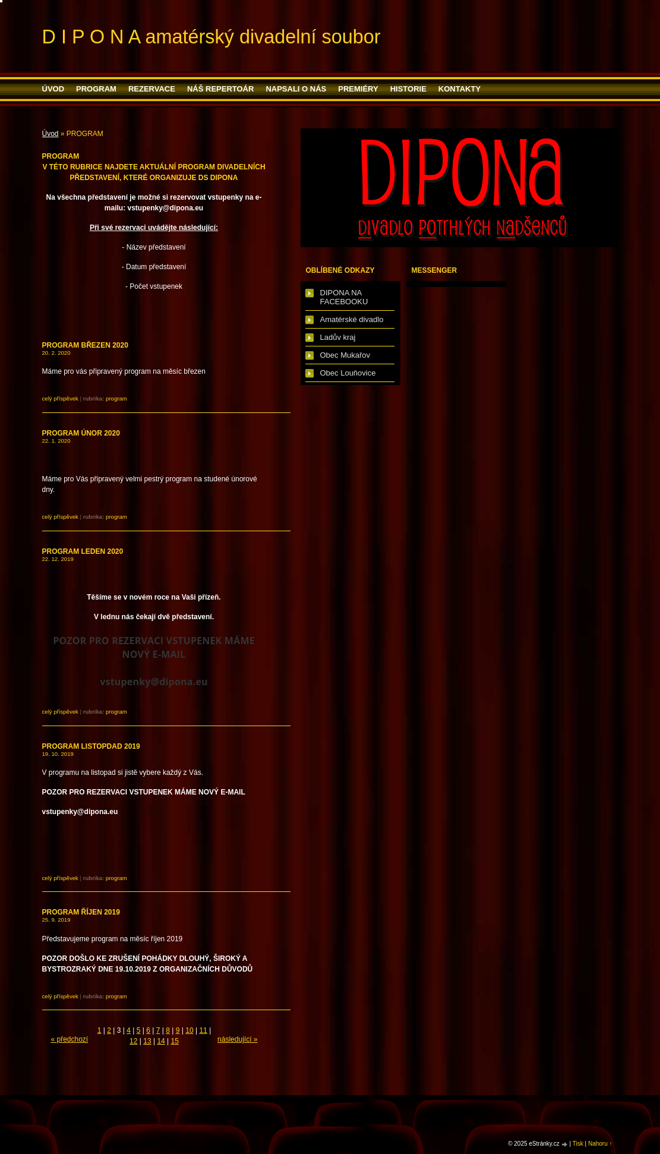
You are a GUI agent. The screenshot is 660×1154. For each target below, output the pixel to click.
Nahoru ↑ (600, 1143)
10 (189, 1030)
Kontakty (459, 88)
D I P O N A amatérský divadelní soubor (211, 37)
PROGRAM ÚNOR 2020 (81, 433)
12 (133, 1041)
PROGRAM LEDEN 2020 (83, 551)
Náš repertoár (220, 88)
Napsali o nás (296, 88)
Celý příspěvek (60, 398)
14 (161, 1041)
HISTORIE (408, 88)
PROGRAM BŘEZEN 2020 (85, 345)
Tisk (578, 1143)
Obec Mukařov (345, 355)
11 (203, 1030)
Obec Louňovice (348, 372)
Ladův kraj (338, 337)
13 (147, 1041)
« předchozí (70, 1039)
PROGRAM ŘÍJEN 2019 (81, 912)
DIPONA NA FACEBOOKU (344, 297)
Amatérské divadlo (352, 319)
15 (175, 1041)
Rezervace (151, 88)
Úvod (53, 88)
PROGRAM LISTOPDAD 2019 (91, 746)
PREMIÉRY (358, 88)
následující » (237, 1039)
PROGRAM (96, 88)
